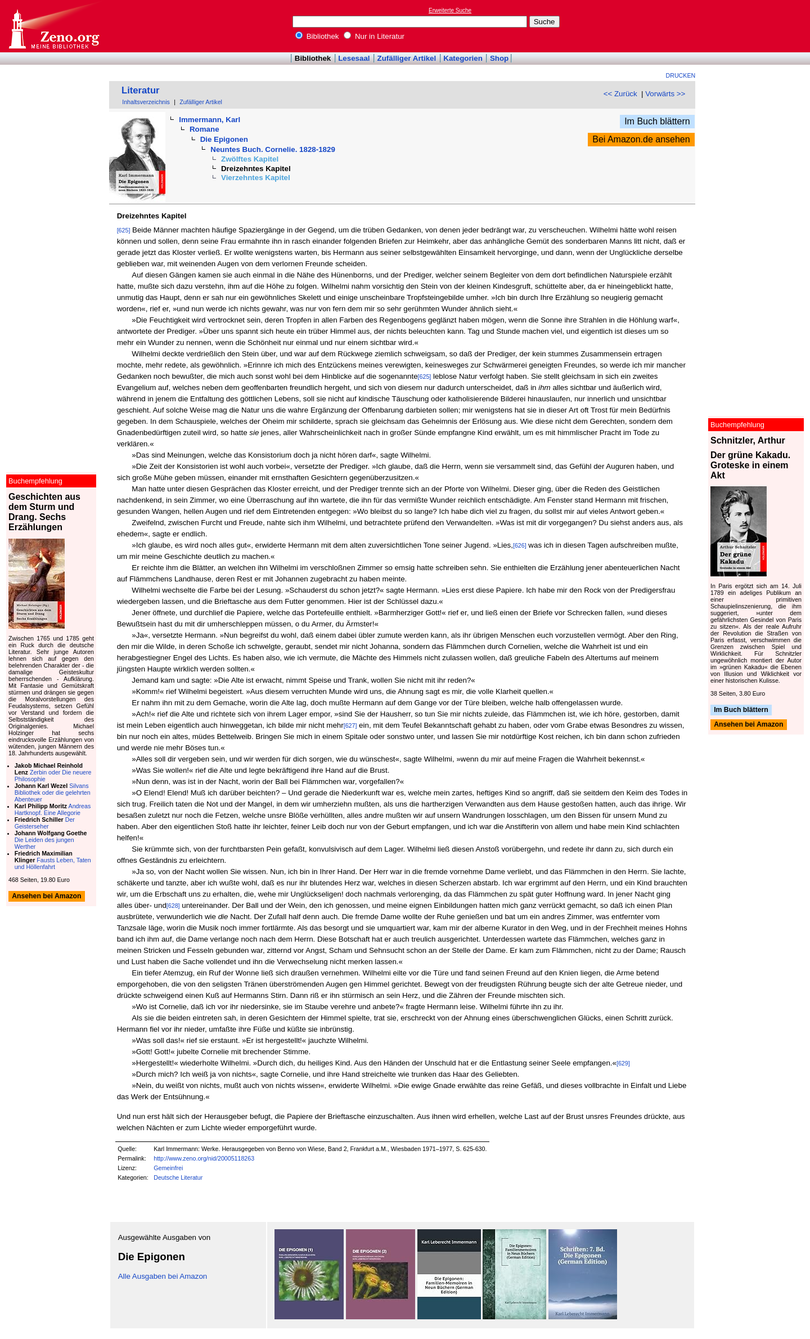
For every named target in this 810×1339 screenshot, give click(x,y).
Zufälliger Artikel (406, 58)
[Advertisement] (758, 26)
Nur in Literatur (374, 36)
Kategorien (463, 58)
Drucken (681, 75)
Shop (499, 58)
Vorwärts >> (665, 93)
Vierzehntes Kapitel (255, 177)
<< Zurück (620, 93)
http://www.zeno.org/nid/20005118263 (204, 1158)
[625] (123, 230)
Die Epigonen (224, 139)
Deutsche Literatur (178, 1177)
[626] (519, 545)
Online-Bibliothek (53, 26)
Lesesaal (354, 58)
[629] (623, 1063)
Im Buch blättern (657, 121)
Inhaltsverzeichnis (146, 101)
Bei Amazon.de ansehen (641, 139)
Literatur (141, 90)
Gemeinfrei (168, 1168)
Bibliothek (317, 36)
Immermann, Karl (209, 119)
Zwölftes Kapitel (249, 159)
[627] (350, 725)
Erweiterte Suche (450, 10)
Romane (204, 129)
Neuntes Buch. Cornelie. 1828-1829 (272, 149)
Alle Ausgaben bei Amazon (163, 1276)
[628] (173, 905)
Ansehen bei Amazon (748, 725)
